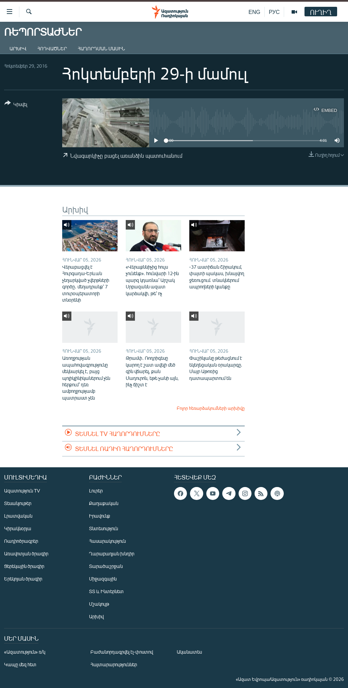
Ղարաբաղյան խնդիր (111, 553)
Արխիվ (18, 48)
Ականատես (189, 652)
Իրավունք (99, 516)
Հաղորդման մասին (101, 48)
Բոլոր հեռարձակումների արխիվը (211, 408)
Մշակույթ (99, 604)
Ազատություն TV (22, 490)
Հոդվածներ (52, 48)
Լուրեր (96, 490)
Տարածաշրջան (106, 566)
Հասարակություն (107, 541)
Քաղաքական (103, 503)
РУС (274, 12)
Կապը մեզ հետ (20, 664)
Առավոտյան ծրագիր (26, 553)
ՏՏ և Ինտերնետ (106, 591)
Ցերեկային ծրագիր (24, 566)
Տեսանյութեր (17, 503)
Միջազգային (103, 579)
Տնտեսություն (103, 528)
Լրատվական (18, 516)
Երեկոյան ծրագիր (23, 579)
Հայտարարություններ (113, 664)
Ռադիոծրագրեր (21, 541)
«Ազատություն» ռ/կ (24, 652)
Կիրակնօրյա (17, 528)
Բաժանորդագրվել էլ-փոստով (121, 652)
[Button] (15, 105)
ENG (254, 12)
